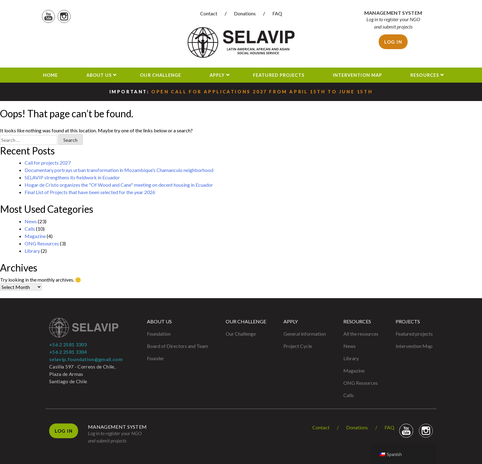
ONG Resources (42, 243)
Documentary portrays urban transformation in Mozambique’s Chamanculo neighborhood (119, 170)
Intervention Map (357, 75)
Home (50, 75)
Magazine (35, 236)
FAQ (277, 13)
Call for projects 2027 (48, 163)
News (31, 221)
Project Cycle (297, 346)
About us (99, 75)
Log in (393, 42)
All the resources (360, 334)
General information (304, 334)
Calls (30, 229)
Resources (424, 75)
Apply (217, 75)
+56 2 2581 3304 (68, 352)
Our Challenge (160, 75)
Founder (155, 358)
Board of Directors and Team (177, 346)
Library (32, 251)
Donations (245, 13)
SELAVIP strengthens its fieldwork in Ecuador (72, 177)
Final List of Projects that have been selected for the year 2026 (90, 192)
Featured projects (278, 75)
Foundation (159, 334)
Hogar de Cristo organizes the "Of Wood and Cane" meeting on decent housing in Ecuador (119, 185)
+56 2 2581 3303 (68, 344)
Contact (208, 13)
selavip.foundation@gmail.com (86, 359)
